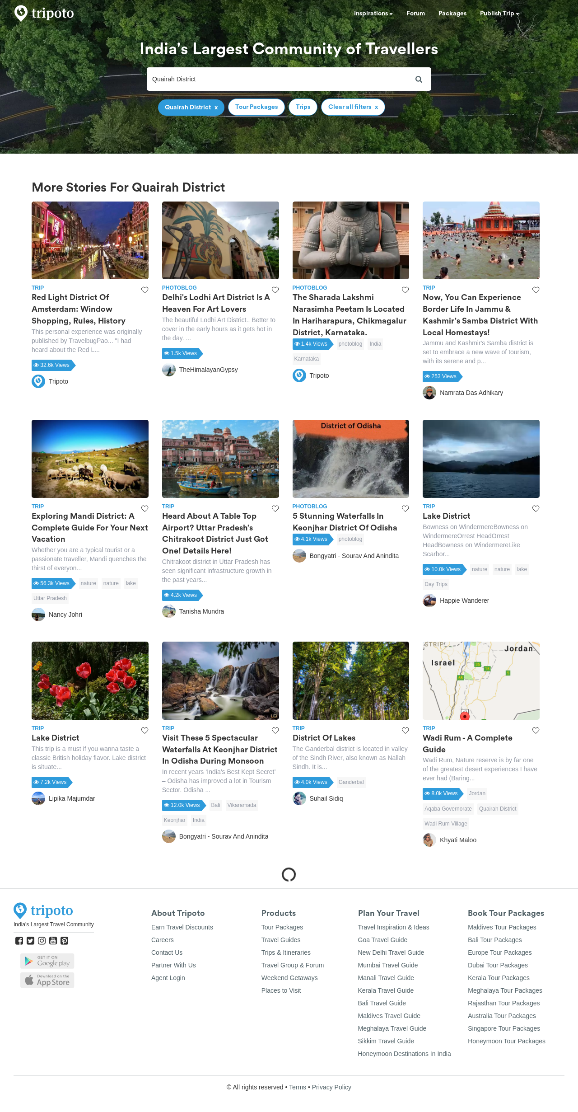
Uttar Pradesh (50, 598)
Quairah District (498, 809)
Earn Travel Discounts (182, 927)
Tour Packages (282, 927)
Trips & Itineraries (286, 952)
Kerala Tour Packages (499, 977)
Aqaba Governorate (448, 809)
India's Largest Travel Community (54, 924)
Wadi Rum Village (445, 824)
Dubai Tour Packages (498, 965)
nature (88, 583)
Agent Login (168, 977)
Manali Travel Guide (386, 977)
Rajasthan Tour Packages (504, 1003)
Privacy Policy (331, 1087)
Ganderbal (351, 782)
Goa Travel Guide (383, 939)
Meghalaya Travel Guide (392, 1028)
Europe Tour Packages (499, 952)
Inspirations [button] (373, 13)
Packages (452, 13)
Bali (215, 805)
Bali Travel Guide (382, 1003)
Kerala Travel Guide (386, 990)
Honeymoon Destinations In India (404, 1053)
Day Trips (435, 584)
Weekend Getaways (289, 977)
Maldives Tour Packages (502, 927)
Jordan (477, 793)
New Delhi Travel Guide (391, 952)
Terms (297, 1087)
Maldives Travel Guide (389, 1015)
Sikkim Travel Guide (386, 1041)
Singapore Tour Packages (504, 1028)
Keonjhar (175, 820)
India (375, 344)
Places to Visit (281, 990)
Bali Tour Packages (495, 939)
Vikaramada (242, 805)
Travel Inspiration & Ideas (393, 927)
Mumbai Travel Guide (388, 965)
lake (131, 583)
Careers (162, 939)
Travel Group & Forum (292, 965)
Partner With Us (173, 965)
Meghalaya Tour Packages (505, 990)
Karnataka (306, 359)
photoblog (351, 344)
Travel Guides (281, 939)
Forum (415, 13)
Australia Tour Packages (502, 1015)
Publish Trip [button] (499, 13)
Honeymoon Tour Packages (506, 1041)
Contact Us (166, 952)
